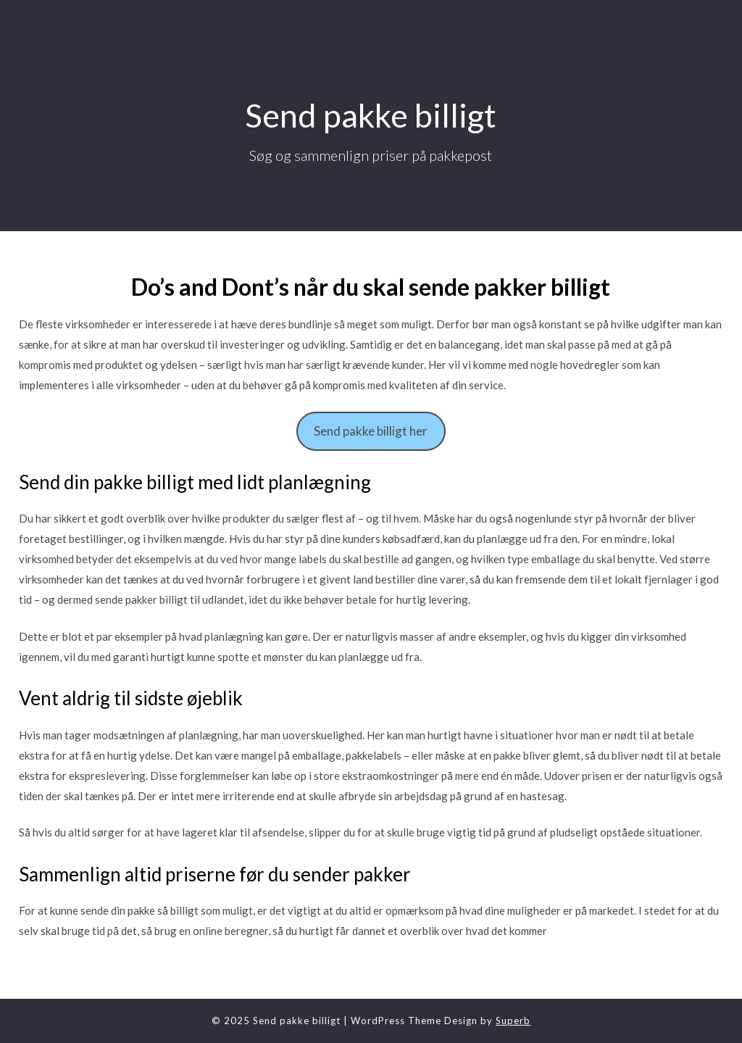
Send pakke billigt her (371, 431)
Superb (513, 1020)
